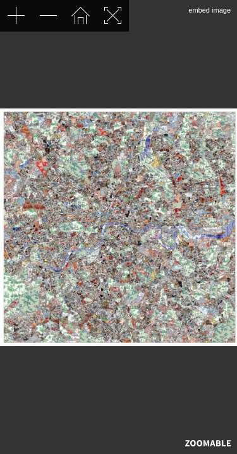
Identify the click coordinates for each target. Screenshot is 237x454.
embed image (209, 10)
